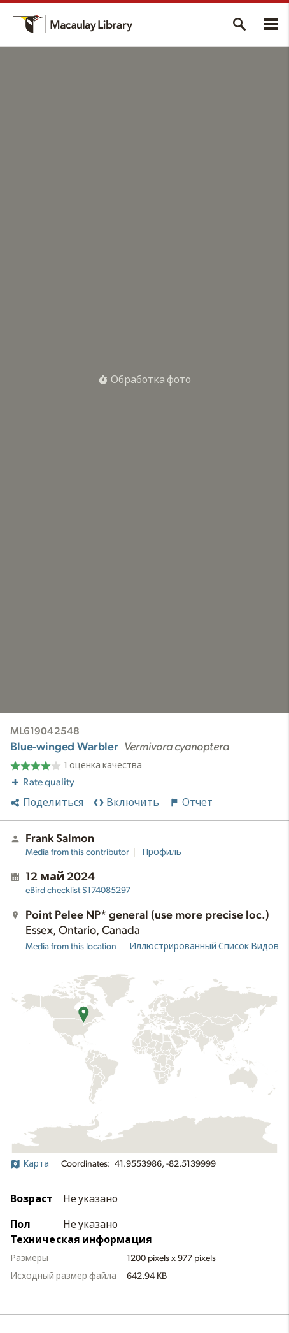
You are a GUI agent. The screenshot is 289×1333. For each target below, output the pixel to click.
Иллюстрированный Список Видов (204, 946)
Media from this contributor (77, 852)
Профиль (161, 852)
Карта (29, 1164)
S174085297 (77, 890)
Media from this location (70, 946)
